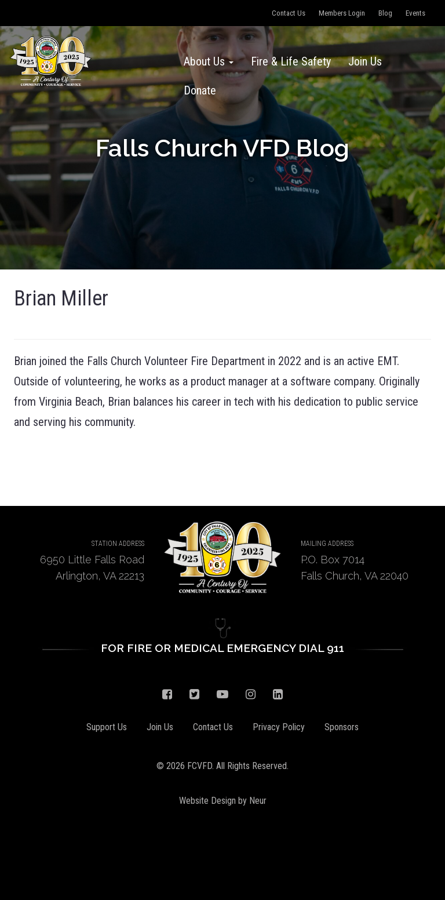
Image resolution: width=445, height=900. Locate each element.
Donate (200, 90)
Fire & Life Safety (291, 61)
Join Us (365, 61)
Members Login (342, 13)
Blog (385, 13)
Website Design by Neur (223, 800)
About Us (209, 61)
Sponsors (341, 727)
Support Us (106, 727)
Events (415, 13)
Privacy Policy (279, 727)
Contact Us (288, 13)
